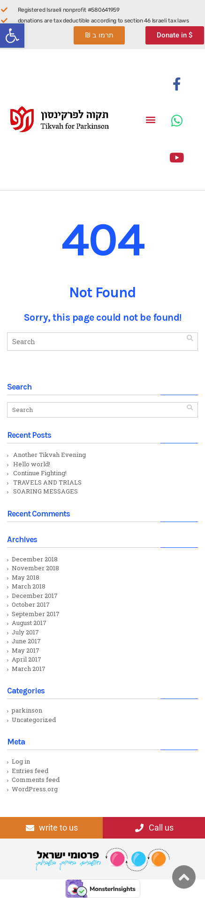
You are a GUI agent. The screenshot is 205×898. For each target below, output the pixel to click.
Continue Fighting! (40, 473)
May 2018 (25, 577)
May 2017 (25, 650)
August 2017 (29, 622)
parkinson (27, 710)
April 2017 (26, 659)
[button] (12, 35)
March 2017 (29, 668)
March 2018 (29, 586)
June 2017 (26, 641)
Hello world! (31, 464)
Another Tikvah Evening (49, 454)
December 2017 (35, 595)
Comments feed (36, 779)
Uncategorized (34, 719)
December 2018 (35, 559)
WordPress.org (35, 789)
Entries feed (30, 770)
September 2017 (36, 614)
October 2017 (31, 604)
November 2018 (35, 568)
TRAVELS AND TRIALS (47, 482)
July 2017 (25, 632)
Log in (21, 761)
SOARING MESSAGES (45, 491)
